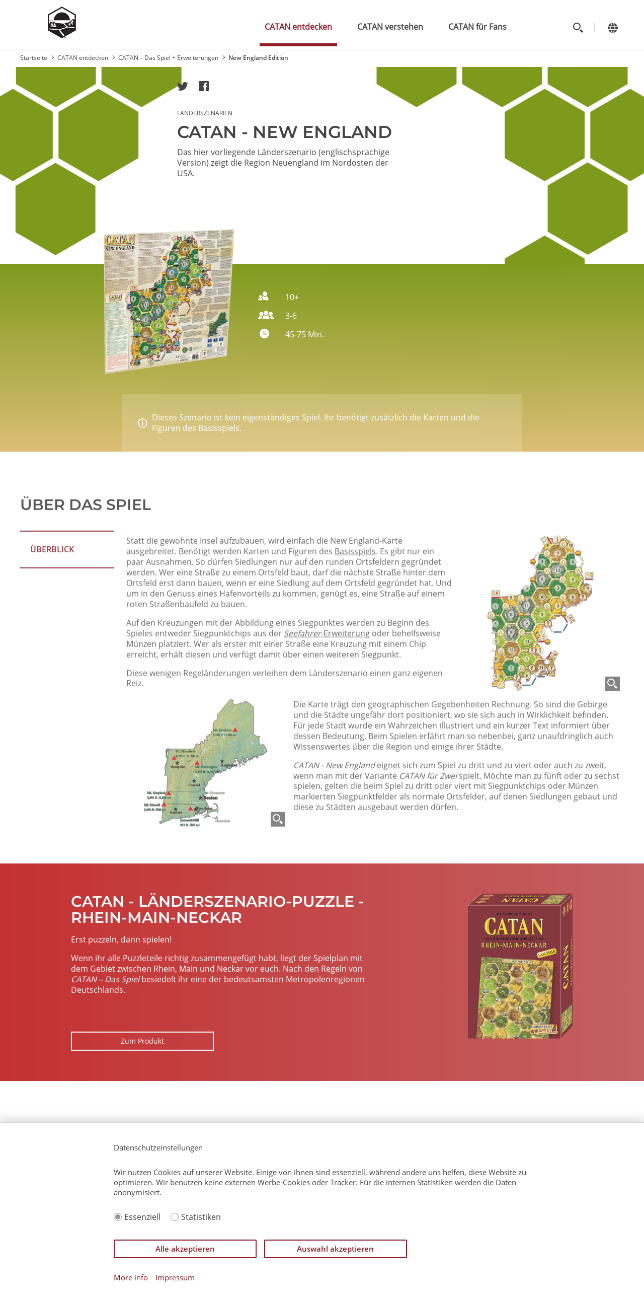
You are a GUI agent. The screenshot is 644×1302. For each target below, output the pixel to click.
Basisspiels (355, 619)
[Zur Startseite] (62, 35)
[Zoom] (612, 752)
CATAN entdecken (298, 26)
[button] (182, 86)
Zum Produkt (142, 1075)
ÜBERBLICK (52, 583)
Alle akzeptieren (185, 1249)
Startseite (33, 57)
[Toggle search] (578, 27)
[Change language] (612, 27)
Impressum (175, 1277)
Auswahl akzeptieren (335, 1249)
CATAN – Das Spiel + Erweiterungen (168, 57)
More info (131, 1277)
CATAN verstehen (390, 26)
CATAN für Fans (477, 26)
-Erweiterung (327, 701)
